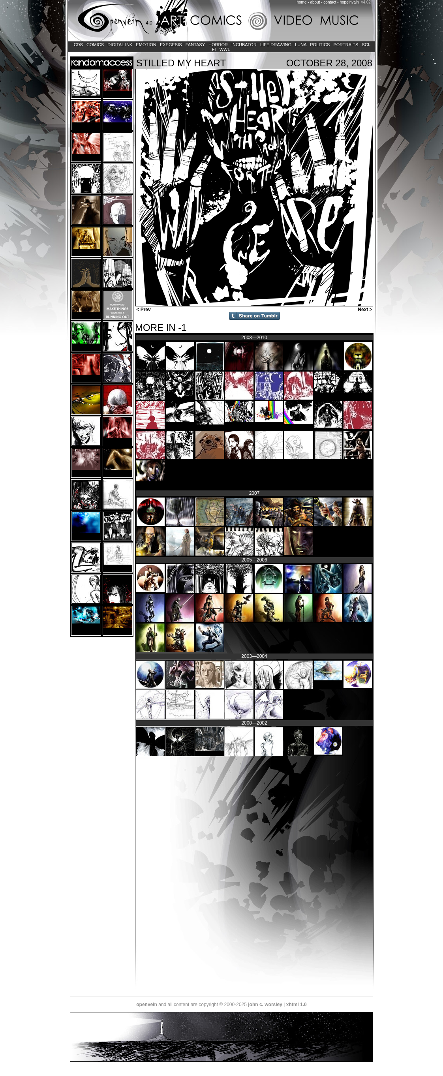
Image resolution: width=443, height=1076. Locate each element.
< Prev (143, 309)
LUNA (301, 44)
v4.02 (365, 2)
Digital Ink (119, 44)
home (302, 2)
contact (329, 2)
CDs (78, 44)
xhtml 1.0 (296, 1004)
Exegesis (171, 44)
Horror (218, 44)
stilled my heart (181, 63)
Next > (366, 309)
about (315, 2)
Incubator (244, 44)
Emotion (146, 44)
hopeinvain (349, 2)
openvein (146, 1004)
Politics (320, 44)
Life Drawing (276, 44)
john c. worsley (265, 1004)
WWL (224, 49)
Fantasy (195, 44)
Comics (95, 44)
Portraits (345, 44)
